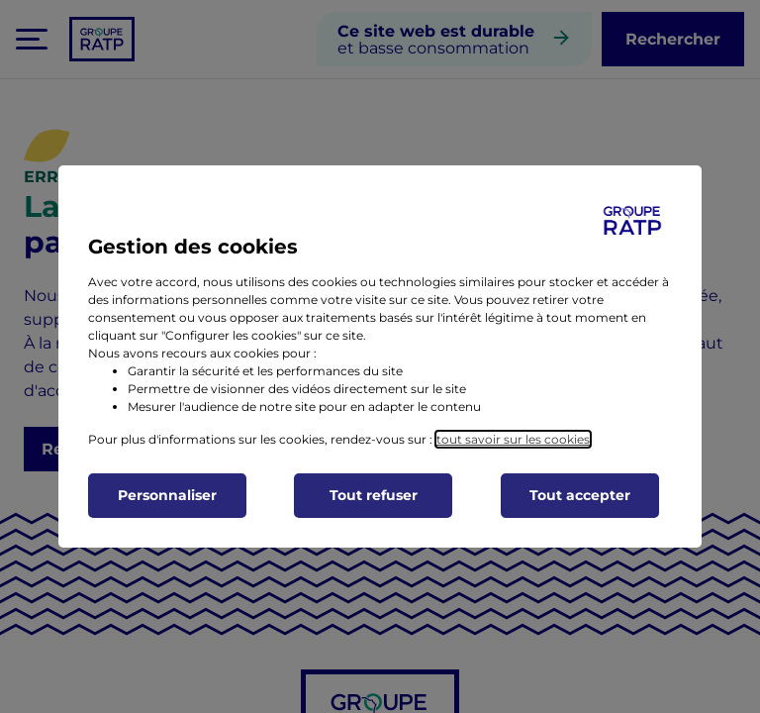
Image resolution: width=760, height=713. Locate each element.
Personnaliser (167, 495)
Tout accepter (579, 495)
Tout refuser (374, 495)
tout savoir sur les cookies (513, 439)
